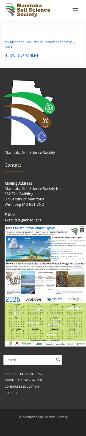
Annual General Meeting (23, 374)
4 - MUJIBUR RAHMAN (22, 55)
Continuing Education (22, 386)
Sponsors (12, 393)
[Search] (58, 360)
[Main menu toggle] (75, 10)
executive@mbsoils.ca (23, 220)
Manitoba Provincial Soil (24, 380)
